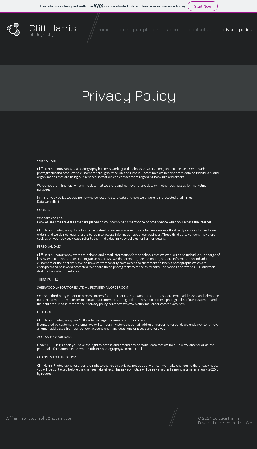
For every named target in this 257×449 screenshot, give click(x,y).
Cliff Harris (52, 27)
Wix (249, 422)
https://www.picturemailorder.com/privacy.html (151, 304)
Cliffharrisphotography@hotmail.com (39, 418)
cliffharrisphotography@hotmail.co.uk (115, 349)
